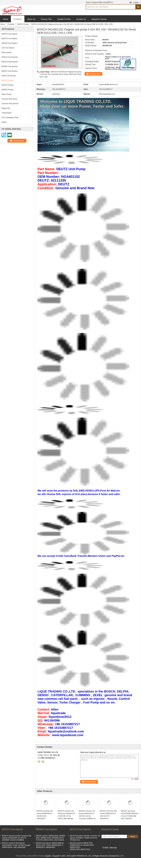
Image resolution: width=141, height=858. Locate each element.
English (137, 2)
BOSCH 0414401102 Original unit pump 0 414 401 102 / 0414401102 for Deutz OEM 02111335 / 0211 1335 (61, 74)
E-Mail (105, 847)
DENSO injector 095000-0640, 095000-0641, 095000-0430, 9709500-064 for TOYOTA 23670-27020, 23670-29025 (50, 838)
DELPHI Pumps (7, 85)
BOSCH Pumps (23, 24)
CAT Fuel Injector (8, 48)
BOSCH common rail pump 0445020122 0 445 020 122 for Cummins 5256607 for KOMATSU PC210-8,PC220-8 (87, 817)
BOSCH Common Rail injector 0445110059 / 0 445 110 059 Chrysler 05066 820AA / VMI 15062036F (16, 845)
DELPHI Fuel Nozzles (10, 62)
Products (17, 19)
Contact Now (94, 74)
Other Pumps (7, 94)
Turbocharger (7, 113)
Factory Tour (46, 19)
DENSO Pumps (7, 90)
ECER (121, 856)
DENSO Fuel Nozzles (10, 66)
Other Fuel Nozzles (9, 76)
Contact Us (81, 19)
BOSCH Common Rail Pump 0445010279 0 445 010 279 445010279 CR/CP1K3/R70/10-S (108, 816)
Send (132, 836)
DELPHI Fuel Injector (9, 39)
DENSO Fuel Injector (9, 43)
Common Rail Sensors (10, 104)
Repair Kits (6, 108)
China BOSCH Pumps (36, 856)
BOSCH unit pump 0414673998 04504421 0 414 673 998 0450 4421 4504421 (129, 815)
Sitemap (113, 847)
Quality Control (64, 19)
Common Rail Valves (9, 99)
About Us (31, 19)
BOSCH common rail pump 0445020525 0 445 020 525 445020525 (44, 815)
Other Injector (7, 52)
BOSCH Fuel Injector (9, 34)
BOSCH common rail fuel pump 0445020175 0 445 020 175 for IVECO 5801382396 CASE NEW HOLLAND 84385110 (66, 817)
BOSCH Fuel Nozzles (10, 57)
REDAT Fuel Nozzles (9, 71)
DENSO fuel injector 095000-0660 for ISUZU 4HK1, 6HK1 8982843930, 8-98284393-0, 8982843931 (50, 845)
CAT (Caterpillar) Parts (10, 118)
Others (4, 122)
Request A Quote (99, 19)
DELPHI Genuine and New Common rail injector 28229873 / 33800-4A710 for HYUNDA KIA (85, 838)
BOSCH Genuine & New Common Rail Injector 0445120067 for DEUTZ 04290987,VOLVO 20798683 (16, 838)
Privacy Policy (21, 856)
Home (5, 19)
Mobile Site (107, 851)
